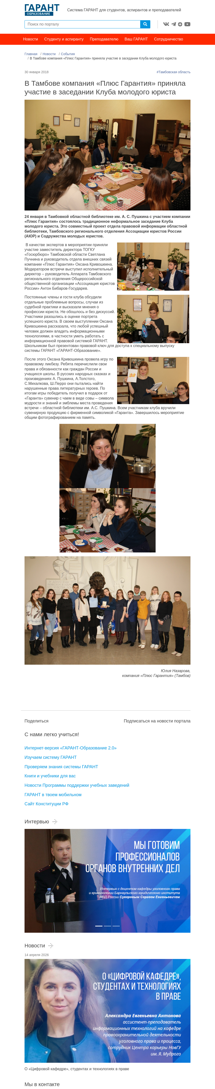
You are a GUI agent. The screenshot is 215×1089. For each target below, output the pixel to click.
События (68, 55)
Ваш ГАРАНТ (136, 40)
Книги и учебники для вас (50, 777)
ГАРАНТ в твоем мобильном (53, 796)
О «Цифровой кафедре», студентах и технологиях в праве (77, 1070)
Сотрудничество (168, 40)
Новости (30, 40)
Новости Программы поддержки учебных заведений (77, 786)
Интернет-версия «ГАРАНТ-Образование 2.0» (71, 749)
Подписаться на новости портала (157, 722)
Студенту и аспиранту (64, 40)
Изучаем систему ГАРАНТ (51, 758)
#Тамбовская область (173, 73)
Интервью (41, 823)
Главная (31, 55)
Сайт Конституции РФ (47, 805)
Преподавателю (104, 40)
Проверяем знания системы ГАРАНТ (61, 768)
